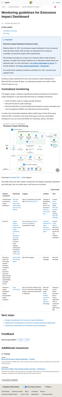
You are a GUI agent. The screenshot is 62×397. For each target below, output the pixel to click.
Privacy (42, 391)
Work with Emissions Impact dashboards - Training (18, 359)
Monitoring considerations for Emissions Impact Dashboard (25, 325)
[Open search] (54, 2)
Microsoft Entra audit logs (46, 211)
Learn (3, 7)
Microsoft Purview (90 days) (46, 229)
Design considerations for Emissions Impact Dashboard (24, 320)
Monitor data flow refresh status (16, 259)
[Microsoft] (31, 2)
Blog (26, 391)
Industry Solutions (14, 7)
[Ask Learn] (55, 6)
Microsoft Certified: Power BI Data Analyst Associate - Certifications (23, 369)
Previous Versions (17, 391)
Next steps (6, 33)
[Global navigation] (2, 2)
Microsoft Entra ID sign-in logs (16, 201)
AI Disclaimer (5, 391)
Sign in (58, 2)
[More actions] (58, 6)
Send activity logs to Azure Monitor (17, 207)
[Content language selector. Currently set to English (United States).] (11, 387)
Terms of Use (25, 394)
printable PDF (15, 177)
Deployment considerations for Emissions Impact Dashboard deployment (30, 323)
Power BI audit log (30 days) (47, 223)
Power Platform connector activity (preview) (46, 297)
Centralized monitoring (10, 31)
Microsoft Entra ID (31, 201)
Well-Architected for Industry (30, 7)
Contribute (34, 391)
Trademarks (34, 394)
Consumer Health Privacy (9, 394)
